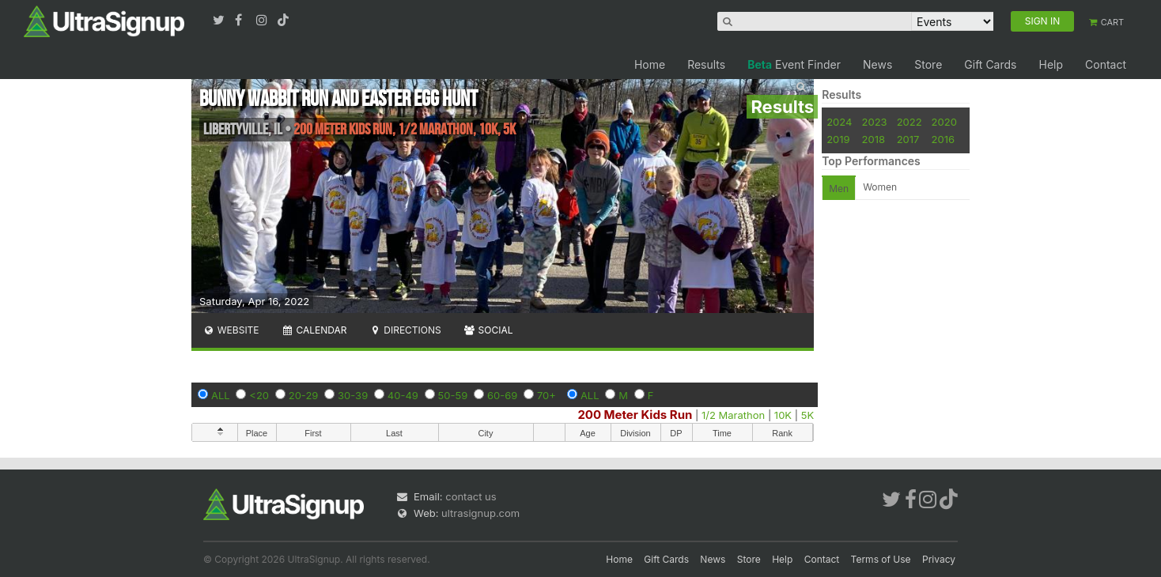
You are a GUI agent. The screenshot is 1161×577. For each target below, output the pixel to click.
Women (880, 187)
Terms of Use (881, 559)
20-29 (304, 395)
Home (649, 64)
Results (706, 64)
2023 (874, 121)
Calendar (314, 330)
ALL (220, 395)
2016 (943, 139)
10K (783, 415)
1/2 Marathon (733, 415)
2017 (908, 139)
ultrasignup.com (480, 513)
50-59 (453, 395)
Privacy (938, 559)
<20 (259, 395)
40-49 (403, 395)
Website (230, 330)
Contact (1105, 64)
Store (928, 64)
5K (807, 415)
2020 (944, 121)
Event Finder (794, 64)
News (877, 64)
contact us (470, 496)
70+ (546, 395)
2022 (909, 121)
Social (488, 330)
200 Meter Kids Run (634, 414)
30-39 (353, 395)
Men (839, 188)
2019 (837, 139)
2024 (839, 121)
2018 (873, 139)
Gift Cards (990, 64)
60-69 (502, 395)
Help (1050, 64)
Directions (405, 330)
